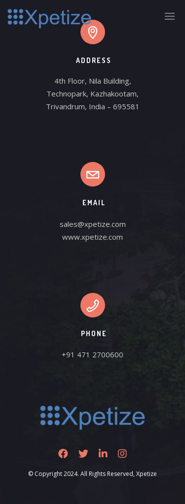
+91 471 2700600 (92, 354)
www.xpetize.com (92, 237)
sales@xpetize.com (93, 224)
